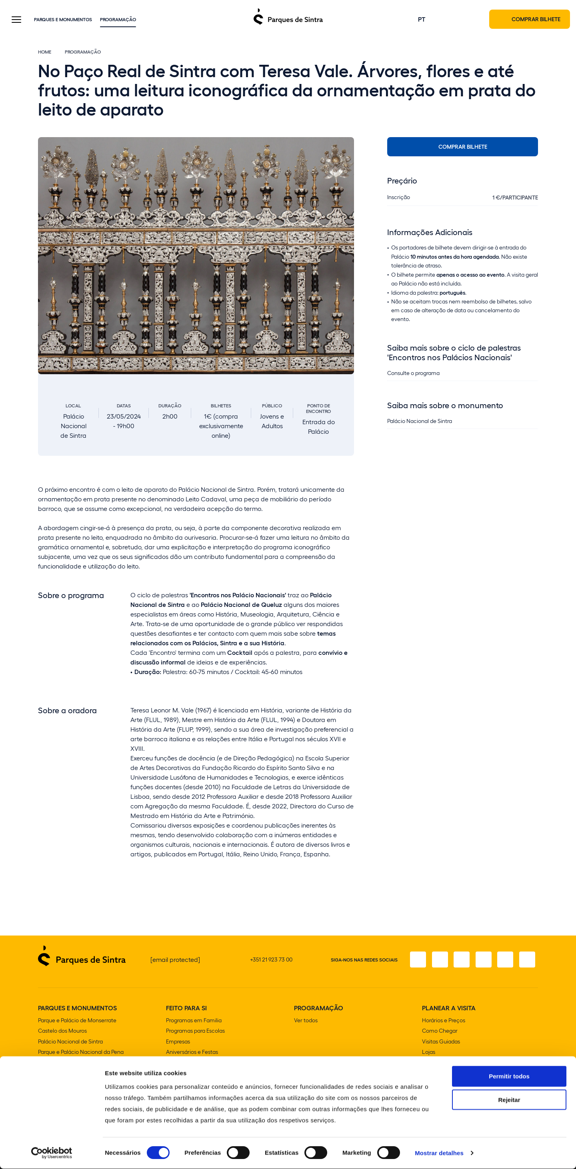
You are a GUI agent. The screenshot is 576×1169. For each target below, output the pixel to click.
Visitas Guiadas (441, 1042)
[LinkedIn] (527, 961)
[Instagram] (437, 961)
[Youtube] (504, 961)
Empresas (178, 1042)
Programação (118, 19)
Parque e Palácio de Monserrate (77, 1021)
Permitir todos (509, 1076)
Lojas (428, 1052)
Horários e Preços (443, 1021)
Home (44, 53)
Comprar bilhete (462, 147)
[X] (460, 961)
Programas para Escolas (195, 1031)
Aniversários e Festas (192, 1052)
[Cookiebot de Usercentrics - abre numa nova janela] (52, 1153)
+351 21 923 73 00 (271, 960)
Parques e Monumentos (63, 19)
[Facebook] (415, 961)
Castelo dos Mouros (62, 1031)
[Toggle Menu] (16, 21)
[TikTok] (482, 961)
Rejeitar (509, 1100)
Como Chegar (440, 1031)
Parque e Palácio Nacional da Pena (81, 1052)
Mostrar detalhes (439, 1153)
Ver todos (306, 1021)
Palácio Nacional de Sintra (70, 1042)
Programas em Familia (194, 1021)
